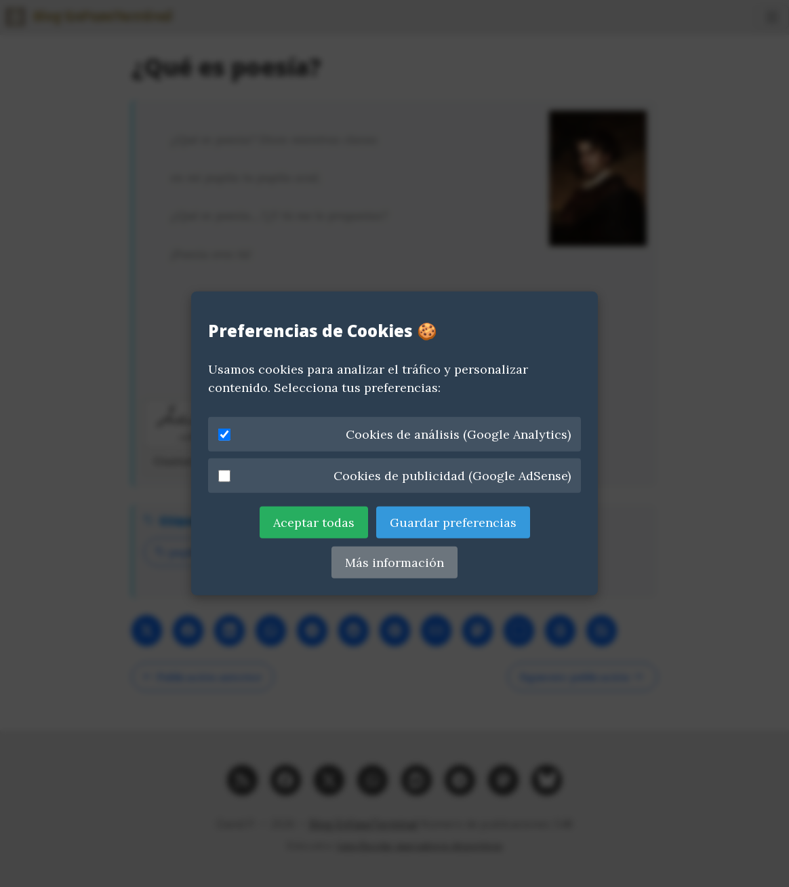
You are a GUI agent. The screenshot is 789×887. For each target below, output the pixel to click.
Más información (394, 562)
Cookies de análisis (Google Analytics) (394, 434)
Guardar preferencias (453, 522)
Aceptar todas (314, 522)
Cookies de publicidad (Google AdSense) (394, 476)
